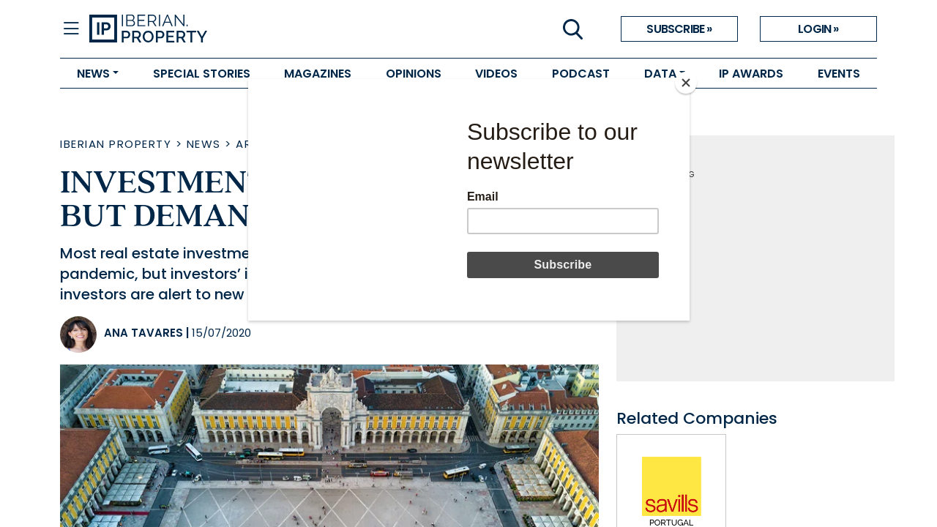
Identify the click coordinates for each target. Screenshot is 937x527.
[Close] (686, 83)
